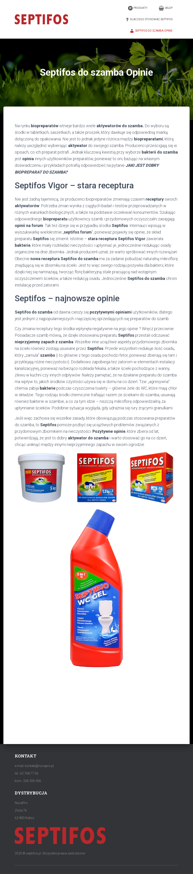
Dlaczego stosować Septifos (149, 19)
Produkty (137, 8)
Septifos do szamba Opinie (151, 31)
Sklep (166, 8)
